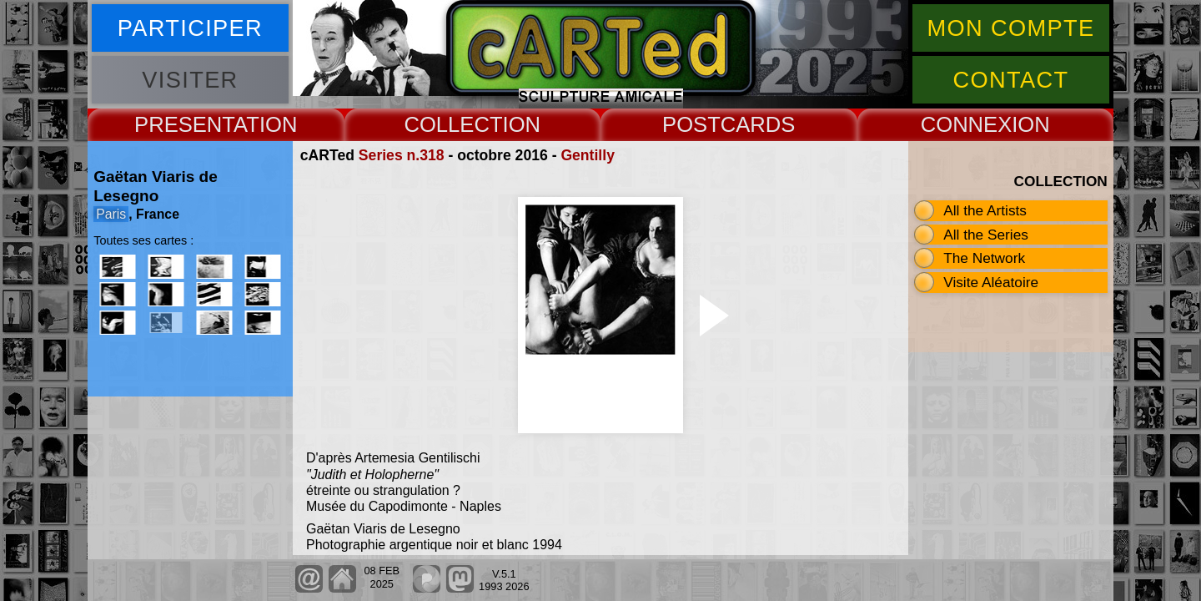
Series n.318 (402, 155)
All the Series (985, 234)
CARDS (758, 124)
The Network (984, 258)
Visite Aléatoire (990, 282)
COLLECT (453, 124)
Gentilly (587, 155)
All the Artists (985, 210)
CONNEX (967, 124)
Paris (111, 214)
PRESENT (184, 124)
